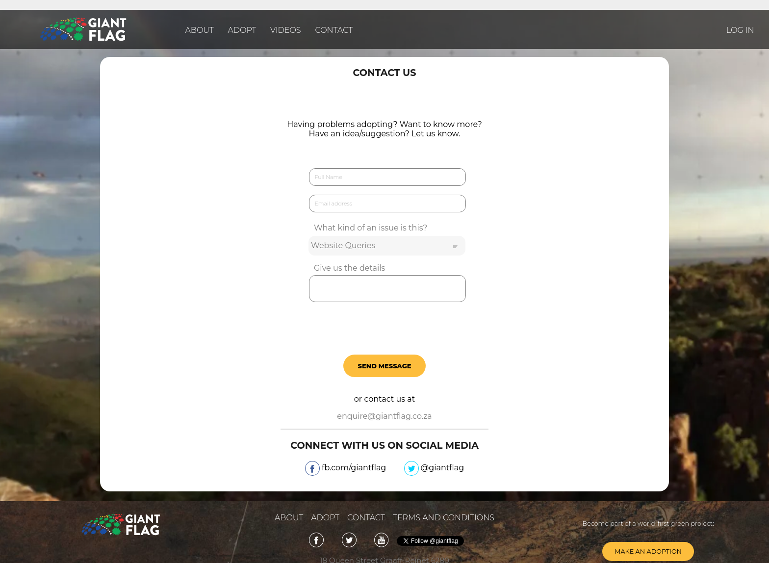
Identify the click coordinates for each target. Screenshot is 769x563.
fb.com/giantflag (346, 469)
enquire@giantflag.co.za (384, 416)
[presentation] (384, 326)
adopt (325, 517)
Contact (334, 30)
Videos (285, 30)
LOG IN (740, 30)
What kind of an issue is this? (370, 227)
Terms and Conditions (443, 517)
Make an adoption (648, 551)
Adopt (242, 30)
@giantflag (434, 469)
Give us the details (349, 268)
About (199, 30)
